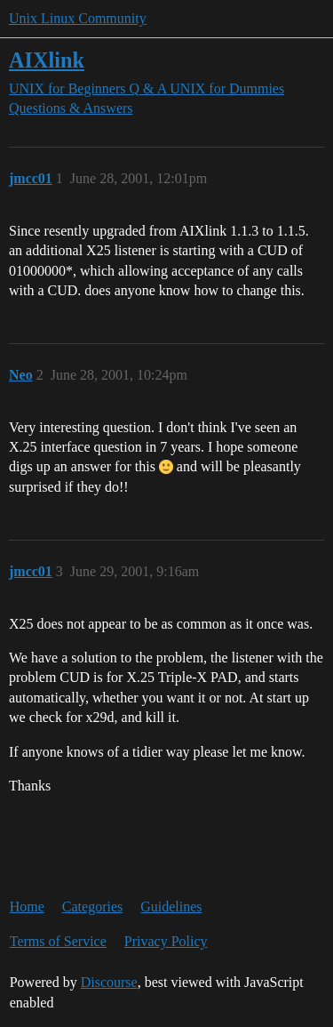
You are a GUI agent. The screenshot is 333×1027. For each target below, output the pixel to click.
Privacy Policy (166, 941)
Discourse (109, 982)
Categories (92, 906)
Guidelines (171, 906)
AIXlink (46, 60)
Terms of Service (58, 941)
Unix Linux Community (78, 18)
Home (27, 906)
